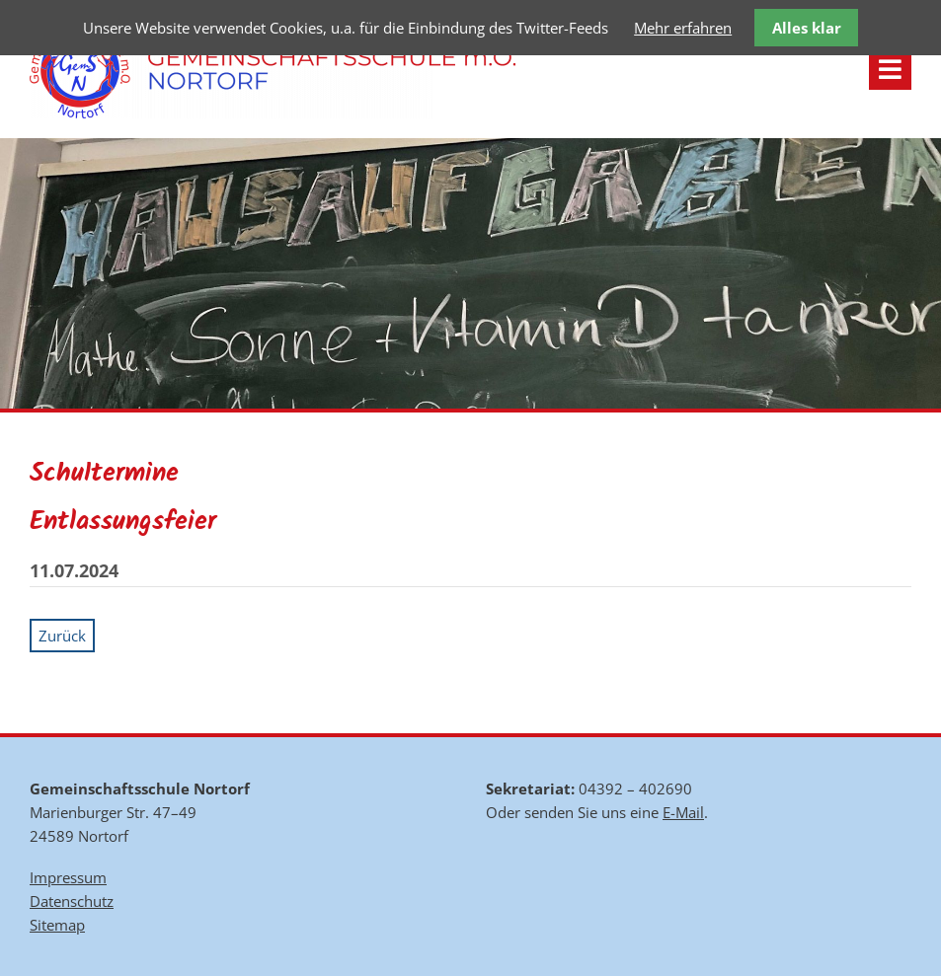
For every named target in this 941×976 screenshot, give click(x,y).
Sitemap (57, 925)
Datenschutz (72, 901)
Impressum (68, 877)
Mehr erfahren (683, 28)
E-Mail (683, 812)
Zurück (62, 635)
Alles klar (806, 28)
